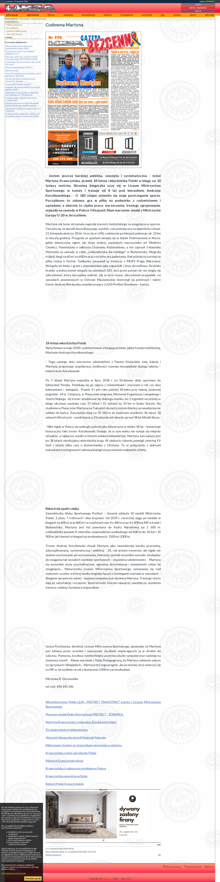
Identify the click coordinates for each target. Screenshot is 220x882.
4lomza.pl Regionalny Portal (22, 868)
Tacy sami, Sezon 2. (14, 34)
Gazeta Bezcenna (39, 19)
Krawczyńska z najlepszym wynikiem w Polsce (76, 768)
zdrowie (209, 14)
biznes (51, 14)
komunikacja (88, 14)
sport (193, 14)
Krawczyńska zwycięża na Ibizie (66, 776)
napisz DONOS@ (207, 1)
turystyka (147, 14)
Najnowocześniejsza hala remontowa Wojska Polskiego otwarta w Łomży (22, 104)
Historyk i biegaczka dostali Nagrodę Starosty (76, 737)
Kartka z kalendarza (198, 8)
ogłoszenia (33, 14)
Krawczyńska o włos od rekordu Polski (71, 753)
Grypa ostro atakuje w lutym (18, 84)
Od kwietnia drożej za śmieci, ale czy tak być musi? (23, 63)
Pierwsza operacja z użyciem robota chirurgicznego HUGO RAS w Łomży (22, 58)
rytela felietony (12, 22)
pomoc (177, 14)
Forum (198, 4)
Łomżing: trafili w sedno (16, 31)
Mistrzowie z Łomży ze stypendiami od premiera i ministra (84, 745)
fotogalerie (126, 14)
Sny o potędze (12, 28)
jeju (163, 14)
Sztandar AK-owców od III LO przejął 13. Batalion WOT (23, 88)
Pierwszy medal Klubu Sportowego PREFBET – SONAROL (84, 714)
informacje (12, 14)
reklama (8, 37)
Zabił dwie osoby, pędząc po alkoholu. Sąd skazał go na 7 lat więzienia (22, 93)
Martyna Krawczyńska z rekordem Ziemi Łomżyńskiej (81, 722)
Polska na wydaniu (14, 25)
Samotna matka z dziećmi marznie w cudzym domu (21, 99)
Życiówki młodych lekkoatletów (67, 730)
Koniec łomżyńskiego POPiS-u (19, 67)
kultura (108, 14)
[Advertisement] (103, 314)
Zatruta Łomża (12, 70)
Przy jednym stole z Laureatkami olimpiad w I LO (20, 52)
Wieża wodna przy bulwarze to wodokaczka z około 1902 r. (19, 47)
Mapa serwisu (172, 866)
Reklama (208, 866)
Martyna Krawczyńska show (64, 761)
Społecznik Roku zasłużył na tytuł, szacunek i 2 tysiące (20, 80)
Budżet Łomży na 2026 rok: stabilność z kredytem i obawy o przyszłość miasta (23, 115)
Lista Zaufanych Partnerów (13, 873)
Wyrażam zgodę (33, 878)
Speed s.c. (107, 878)
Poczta (198, 11)
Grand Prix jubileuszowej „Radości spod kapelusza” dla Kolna (23, 74)
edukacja (68, 14)
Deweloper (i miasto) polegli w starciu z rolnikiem (23, 109)
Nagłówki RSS (192, 866)
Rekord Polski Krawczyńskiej (65, 784)
